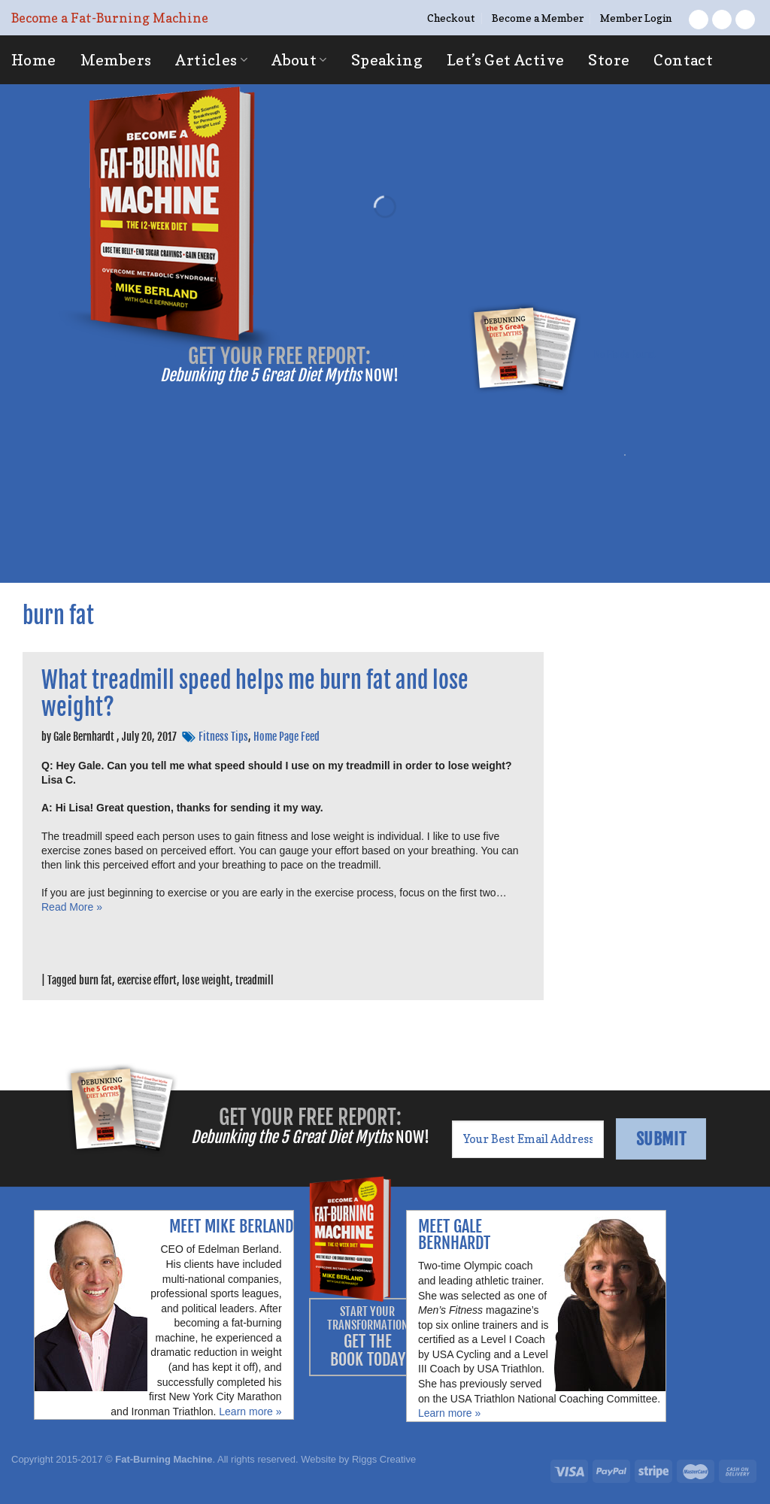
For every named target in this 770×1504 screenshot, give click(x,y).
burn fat (95, 980)
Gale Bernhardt (83, 736)
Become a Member (538, 17)
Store (608, 60)
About (299, 60)
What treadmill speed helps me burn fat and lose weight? (254, 693)
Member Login (635, 17)
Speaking (387, 60)
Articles (211, 60)
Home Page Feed (286, 736)
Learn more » (250, 1411)
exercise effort (147, 980)
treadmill (254, 980)
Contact (683, 60)
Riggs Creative (384, 1459)
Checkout (450, 17)
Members (116, 60)
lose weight (206, 980)
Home (33, 60)
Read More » (71, 907)
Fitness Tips (223, 736)
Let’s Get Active (505, 60)
